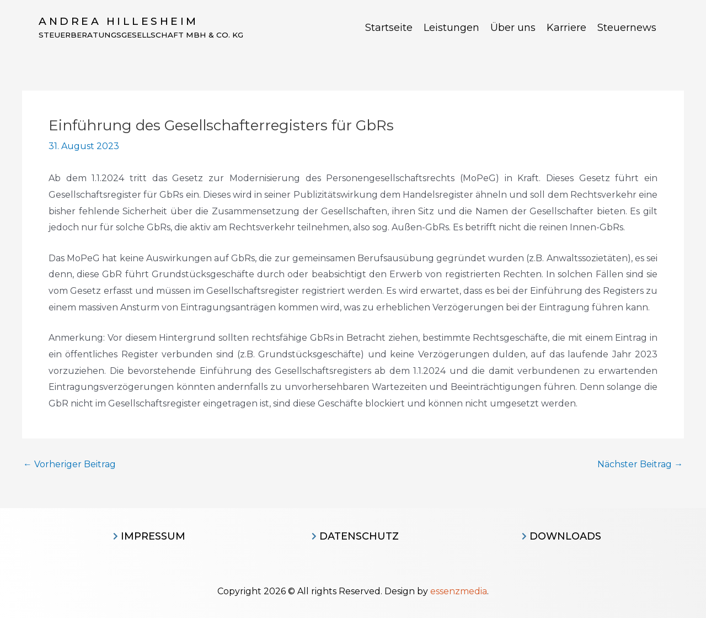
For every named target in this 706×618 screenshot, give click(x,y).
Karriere (566, 28)
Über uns (513, 28)
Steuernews (626, 28)
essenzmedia (458, 591)
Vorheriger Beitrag (69, 464)
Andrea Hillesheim (119, 21)
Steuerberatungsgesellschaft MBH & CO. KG (144, 35)
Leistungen (451, 28)
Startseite (389, 28)
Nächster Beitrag (640, 464)
